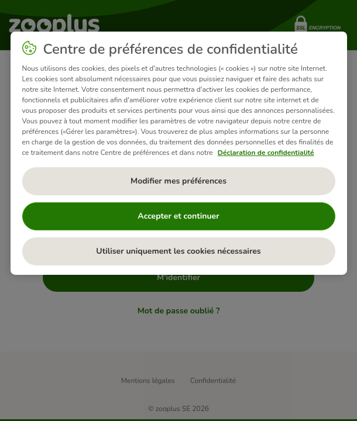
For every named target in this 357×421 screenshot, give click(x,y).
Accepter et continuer (178, 216)
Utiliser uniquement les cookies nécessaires (178, 251)
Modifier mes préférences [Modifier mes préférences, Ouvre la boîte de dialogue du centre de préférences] (178, 181)
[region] (179, 153)
